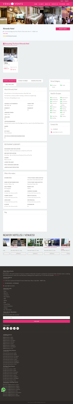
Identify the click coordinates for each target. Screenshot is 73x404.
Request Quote (63, 28)
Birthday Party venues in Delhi (9, 368)
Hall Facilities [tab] (10, 84)
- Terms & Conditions (8, 306)
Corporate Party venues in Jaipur (10, 359)
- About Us (5, 293)
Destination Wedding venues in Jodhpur (11, 387)
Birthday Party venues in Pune (9, 379)
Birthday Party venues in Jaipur (10, 375)
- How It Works (6, 296)
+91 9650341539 (8, 283)
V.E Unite (41, 4)
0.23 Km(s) (11, 253)
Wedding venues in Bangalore (9, 345)
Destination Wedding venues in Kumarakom (12, 392)
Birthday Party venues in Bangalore (10, 376)
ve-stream (62, 4)
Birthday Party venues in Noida (9, 370)
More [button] (68, 4)
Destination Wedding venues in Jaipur (11, 384)
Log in (62, 1)
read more (56, 275)
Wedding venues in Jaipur (8, 343)
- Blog (4, 302)
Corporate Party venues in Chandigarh (11, 362)
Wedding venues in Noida (8, 338)
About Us (47, 4)
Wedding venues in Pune (8, 348)
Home (35, 4)
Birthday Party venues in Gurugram (10, 372)
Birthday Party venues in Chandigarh (11, 378)
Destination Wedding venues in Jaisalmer (11, 389)
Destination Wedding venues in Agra (10, 394)
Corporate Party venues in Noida (10, 354)
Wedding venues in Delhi (8, 337)
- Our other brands (7, 309)
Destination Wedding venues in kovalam (11, 395)
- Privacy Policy (6, 304)
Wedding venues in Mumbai (8, 342)
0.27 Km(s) (61, 253)
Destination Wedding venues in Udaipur (11, 386)
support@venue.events (10, 285)
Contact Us (54, 4)
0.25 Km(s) (28, 253)
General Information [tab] (9, 80)
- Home (4, 291)
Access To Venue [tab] (23, 80)
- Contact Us (6, 294)
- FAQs (4, 298)
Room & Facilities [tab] (36, 80)
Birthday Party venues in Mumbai (10, 373)
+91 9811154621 (15, 283)
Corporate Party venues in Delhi (10, 353)
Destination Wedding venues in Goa (10, 390)
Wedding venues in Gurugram (9, 340)
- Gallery (5, 300)
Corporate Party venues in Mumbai (10, 357)
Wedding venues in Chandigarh (9, 346)
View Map (5, 33)
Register (67, 1)
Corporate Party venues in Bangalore (11, 361)
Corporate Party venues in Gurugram (11, 356)
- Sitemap (5, 307)
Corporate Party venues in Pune (9, 364)
